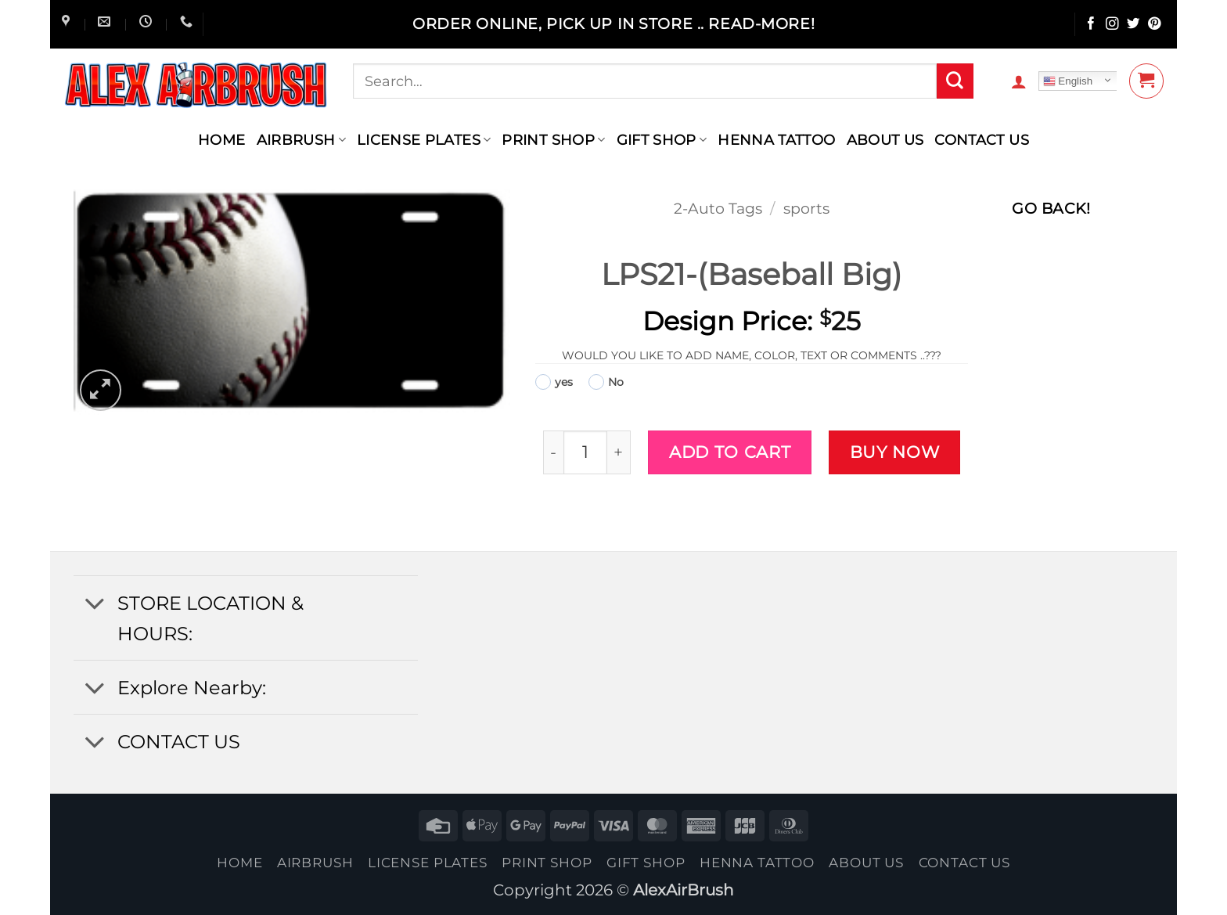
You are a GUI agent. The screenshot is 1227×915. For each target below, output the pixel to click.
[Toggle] (95, 605)
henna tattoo (776, 139)
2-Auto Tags (718, 209)
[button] (1019, 81)
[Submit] (955, 81)
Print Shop (553, 139)
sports (806, 209)
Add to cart (729, 451)
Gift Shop (662, 139)
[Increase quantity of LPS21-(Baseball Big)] (619, 452)
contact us (981, 139)
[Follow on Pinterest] (1154, 24)
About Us (885, 139)
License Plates (424, 139)
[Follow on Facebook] (1091, 24)
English (1067, 81)
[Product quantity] (584, 452)
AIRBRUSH (301, 139)
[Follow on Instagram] (1112, 24)
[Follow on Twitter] (1133, 24)
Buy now (895, 451)
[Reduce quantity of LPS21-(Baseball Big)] (553, 452)
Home (221, 139)
